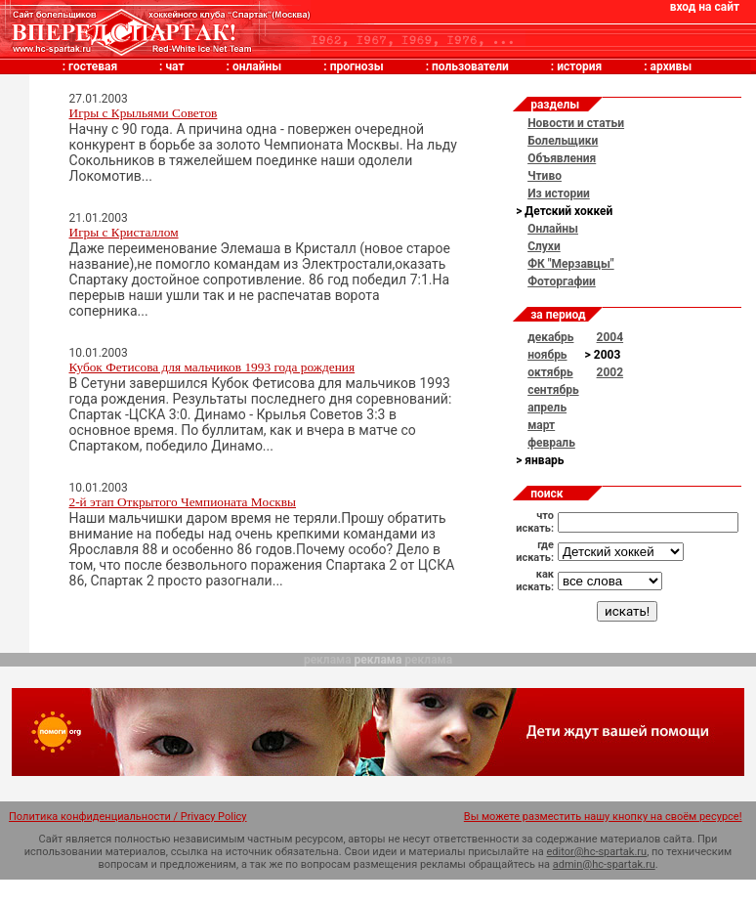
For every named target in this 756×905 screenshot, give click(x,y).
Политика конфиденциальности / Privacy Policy (128, 816)
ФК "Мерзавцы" (570, 264)
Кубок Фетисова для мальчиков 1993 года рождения (212, 367)
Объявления (561, 158)
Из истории (558, 193)
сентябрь (552, 390)
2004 (610, 337)
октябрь (549, 372)
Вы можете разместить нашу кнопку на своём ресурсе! (603, 816)
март (541, 425)
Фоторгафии (561, 281)
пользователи (470, 66)
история (579, 66)
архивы (672, 66)
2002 (610, 372)
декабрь (550, 337)
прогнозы (357, 66)
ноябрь (547, 355)
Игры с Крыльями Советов (143, 113)
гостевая (92, 66)
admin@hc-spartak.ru (604, 864)
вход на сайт (704, 7)
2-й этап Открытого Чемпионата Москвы (183, 502)
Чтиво (544, 176)
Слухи (544, 246)
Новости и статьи (575, 123)
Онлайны (552, 229)
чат (174, 66)
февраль (551, 443)
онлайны (256, 66)
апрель (547, 407)
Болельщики (562, 141)
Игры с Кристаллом (124, 232)
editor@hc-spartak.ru (597, 851)
